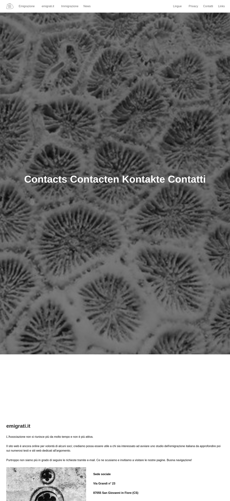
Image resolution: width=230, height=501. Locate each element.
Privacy (193, 6)
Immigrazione (69, 6)
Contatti (208, 6)
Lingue (179, 6)
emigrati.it (50, 6)
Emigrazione (28, 6)
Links (221, 6)
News (87, 6)
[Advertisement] (115, 387)
